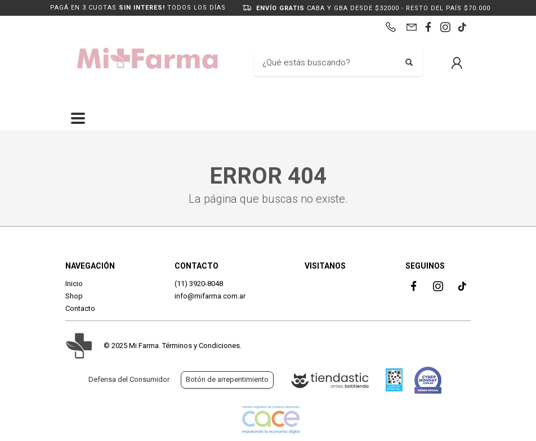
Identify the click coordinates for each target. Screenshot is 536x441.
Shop (74, 296)
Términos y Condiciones (201, 345)
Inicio (74, 283)
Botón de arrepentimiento (227, 379)
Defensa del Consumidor (128, 379)
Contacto (80, 308)
